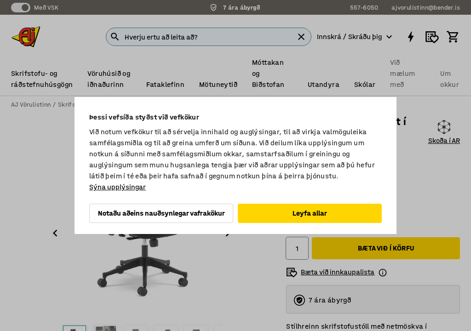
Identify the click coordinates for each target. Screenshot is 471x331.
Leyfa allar (310, 213)
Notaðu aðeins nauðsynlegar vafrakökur (161, 213)
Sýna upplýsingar (117, 187)
